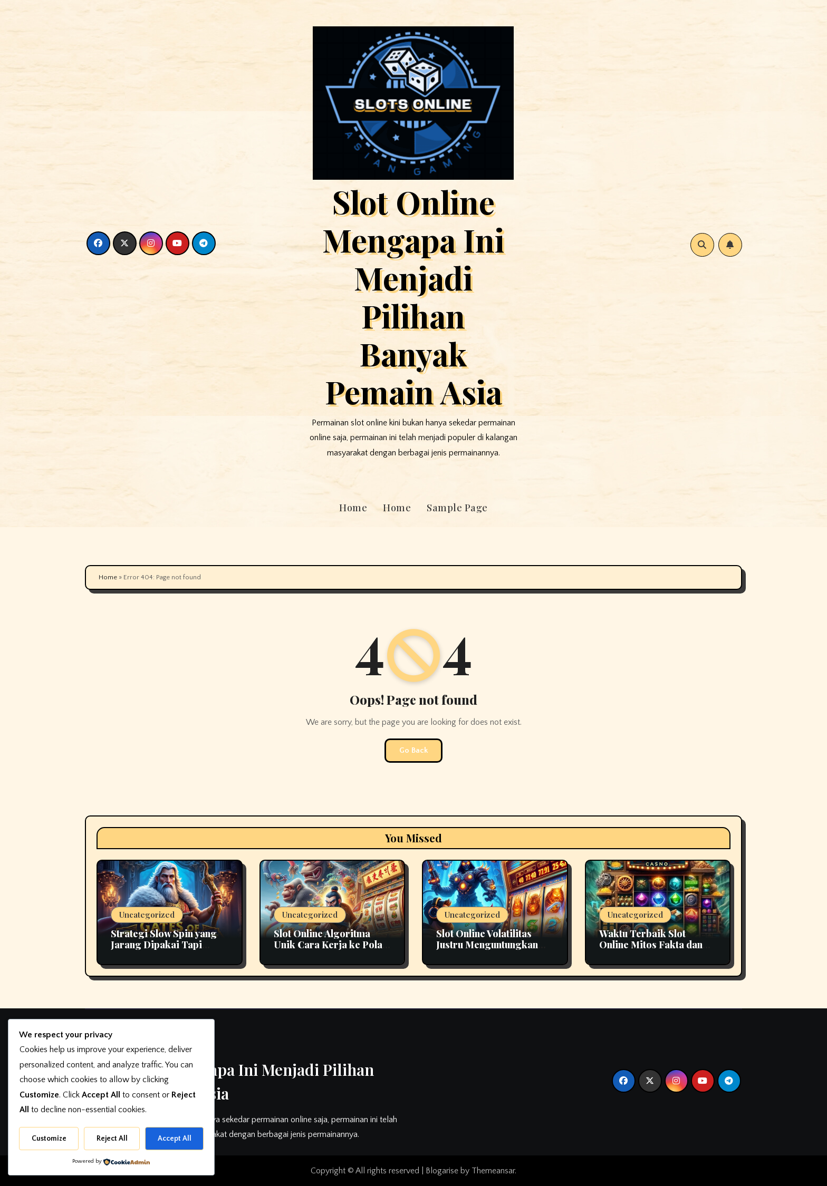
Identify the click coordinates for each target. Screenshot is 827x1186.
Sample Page (457, 507)
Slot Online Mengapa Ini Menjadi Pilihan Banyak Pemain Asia (413, 296)
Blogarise (442, 1170)
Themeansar (493, 1170)
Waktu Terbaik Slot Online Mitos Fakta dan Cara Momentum (651, 945)
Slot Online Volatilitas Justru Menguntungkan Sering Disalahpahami (487, 945)
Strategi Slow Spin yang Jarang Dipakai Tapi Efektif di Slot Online (164, 945)
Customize (49, 1138)
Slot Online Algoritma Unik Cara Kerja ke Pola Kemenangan (328, 945)
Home (353, 507)
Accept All (174, 1138)
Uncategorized (147, 914)
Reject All (112, 1138)
